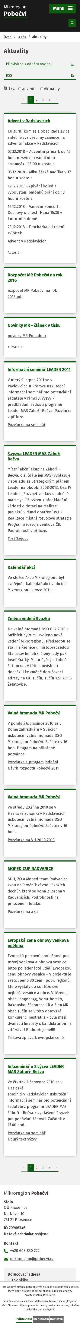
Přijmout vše (24, 1318)
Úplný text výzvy (22, 1139)
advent (28, 88)
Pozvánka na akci (23, 911)
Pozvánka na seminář (26, 424)
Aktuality (52, 88)
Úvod (8, 37)
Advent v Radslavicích (29, 120)
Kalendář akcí (21, 567)
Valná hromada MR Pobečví (34, 713)
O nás (22, 37)
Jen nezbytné (41, 1318)
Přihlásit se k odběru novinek (40, 64)
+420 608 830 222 (25, 1250)
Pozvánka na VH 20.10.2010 (31, 840)
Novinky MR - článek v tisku (34, 325)
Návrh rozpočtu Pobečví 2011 (33, 768)
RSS (40, 75)
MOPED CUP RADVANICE (30, 868)
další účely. (48, 1295)
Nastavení (57, 1318)
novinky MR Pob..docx (27, 335)
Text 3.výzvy (18, 538)
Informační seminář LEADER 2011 (39, 369)
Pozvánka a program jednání (33, 762)
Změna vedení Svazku (29, 618)
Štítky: (9, 88)
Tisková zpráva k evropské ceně (36, 1037)
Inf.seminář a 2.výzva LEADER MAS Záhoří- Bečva (36, 1069)
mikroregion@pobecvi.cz (32, 1258)
